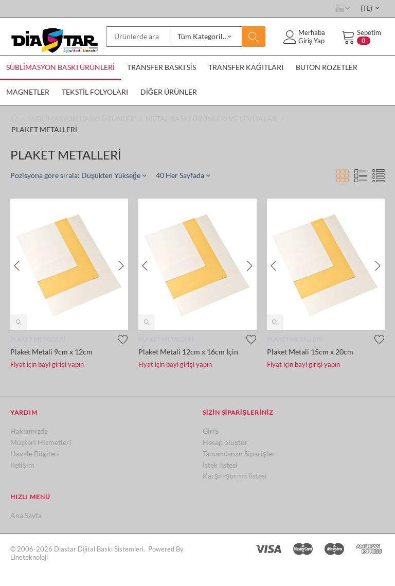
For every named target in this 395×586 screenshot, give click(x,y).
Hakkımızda (29, 431)
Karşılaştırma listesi (235, 475)
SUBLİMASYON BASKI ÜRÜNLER (81, 118)
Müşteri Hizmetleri (40, 442)
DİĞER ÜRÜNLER (168, 91)
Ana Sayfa (26, 515)
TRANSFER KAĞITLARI (245, 67)
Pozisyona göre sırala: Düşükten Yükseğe (78, 175)
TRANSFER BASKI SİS (161, 67)
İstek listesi (220, 464)
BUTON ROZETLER (326, 67)
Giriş (211, 431)
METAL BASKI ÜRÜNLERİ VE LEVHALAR (211, 118)
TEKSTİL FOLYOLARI (95, 91)
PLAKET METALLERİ (37, 339)
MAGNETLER (27, 91)
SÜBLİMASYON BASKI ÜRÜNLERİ (60, 67)
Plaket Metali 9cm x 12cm (51, 351)
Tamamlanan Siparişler (239, 453)
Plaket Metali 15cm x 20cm (310, 351)
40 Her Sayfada (183, 175)
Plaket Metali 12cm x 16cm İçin (188, 351)
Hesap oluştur (225, 442)
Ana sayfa (14, 118)
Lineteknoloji (29, 557)
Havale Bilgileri (34, 453)
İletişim (22, 464)
